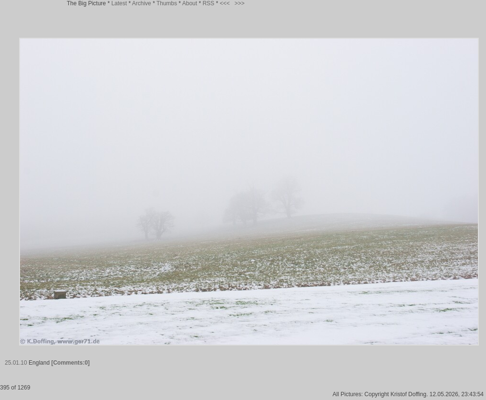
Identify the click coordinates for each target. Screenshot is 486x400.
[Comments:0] (70, 362)
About (189, 3)
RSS (209, 3)
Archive (141, 3)
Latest (119, 3)
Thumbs (166, 3)
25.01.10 (16, 362)
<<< (225, 3)
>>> (240, 3)
